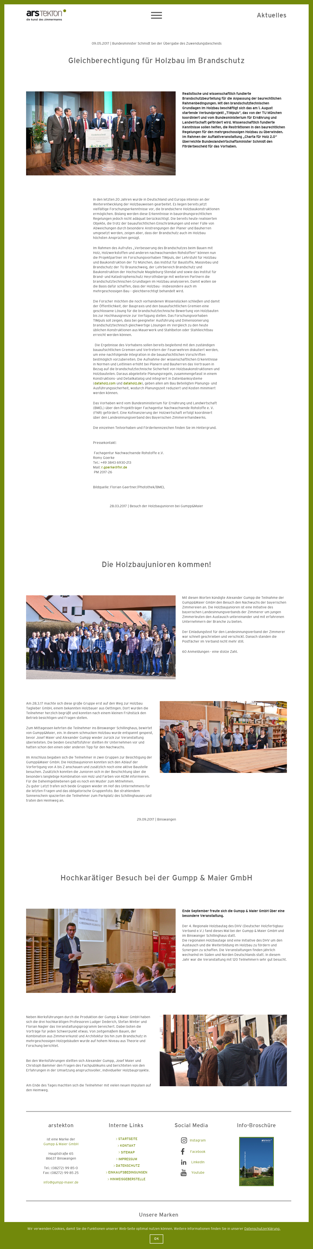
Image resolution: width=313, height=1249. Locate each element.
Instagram (198, 1140)
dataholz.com (105, 383)
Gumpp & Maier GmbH (60, 1144)
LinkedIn (198, 1162)
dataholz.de (132, 383)
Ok (156, 1239)
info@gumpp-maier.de (60, 1182)
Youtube (198, 1172)
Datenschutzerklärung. (262, 1229)
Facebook (197, 1151)
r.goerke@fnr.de (114, 467)
